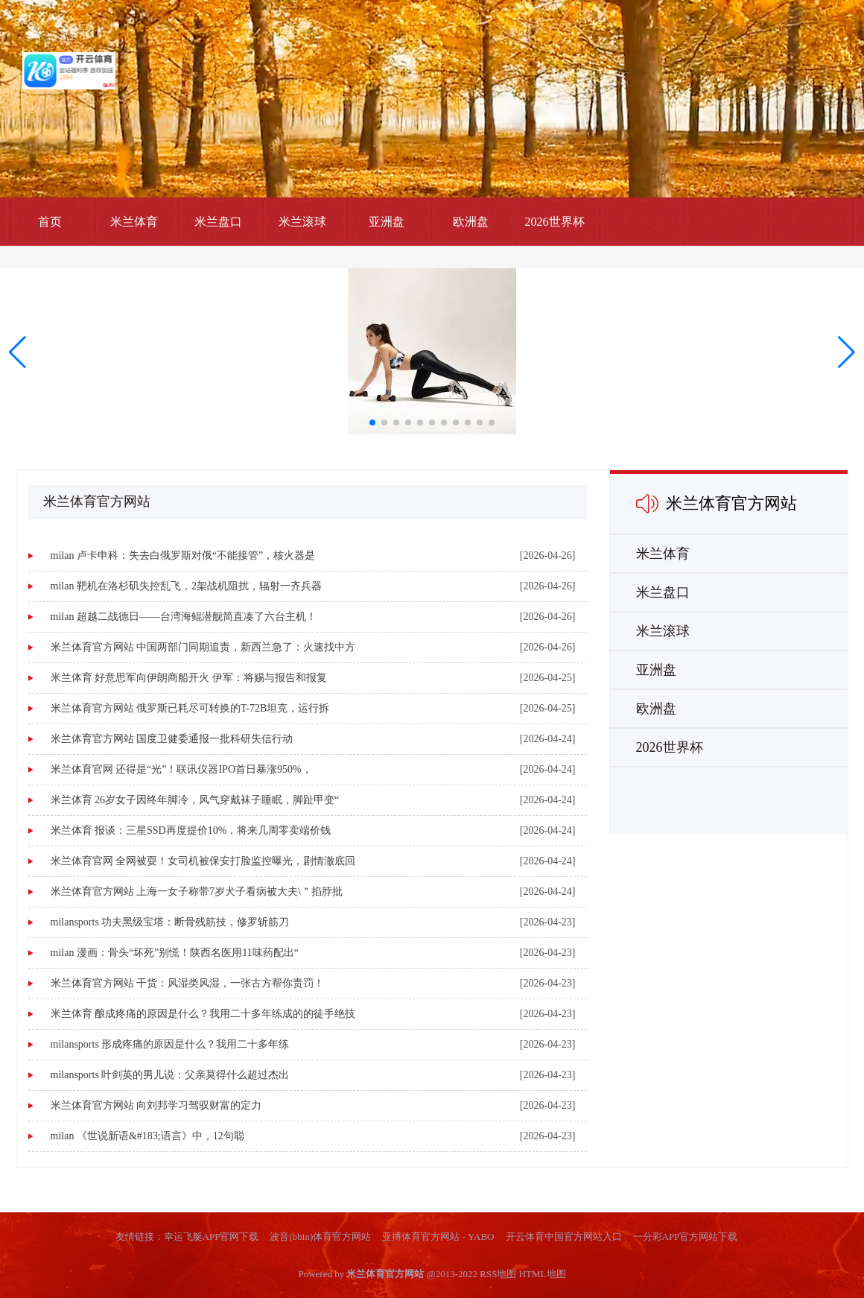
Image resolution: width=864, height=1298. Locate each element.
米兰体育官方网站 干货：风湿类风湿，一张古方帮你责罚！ (188, 983)
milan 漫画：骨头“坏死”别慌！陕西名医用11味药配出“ (175, 952)
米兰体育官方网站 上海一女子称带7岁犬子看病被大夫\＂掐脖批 (197, 891)
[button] (846, 352)
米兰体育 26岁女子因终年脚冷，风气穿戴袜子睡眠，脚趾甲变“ (195, 799)
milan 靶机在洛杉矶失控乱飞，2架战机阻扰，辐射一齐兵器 (186, 586)
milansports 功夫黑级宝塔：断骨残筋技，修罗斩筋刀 (170, 922)
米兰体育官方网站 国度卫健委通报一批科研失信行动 (172, 738)
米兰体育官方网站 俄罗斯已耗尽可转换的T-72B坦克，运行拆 (190, 708)
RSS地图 (498, 1273)
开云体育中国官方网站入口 (564, 1236)
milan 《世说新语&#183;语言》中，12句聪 (147, 1136)
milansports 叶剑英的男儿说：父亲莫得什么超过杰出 (170, 1074)
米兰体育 (134, 221)
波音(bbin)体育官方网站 (320, 1236)
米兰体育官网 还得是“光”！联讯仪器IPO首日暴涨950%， (181, 769)
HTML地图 (542, 1273)
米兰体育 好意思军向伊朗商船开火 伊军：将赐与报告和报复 (189, 677)
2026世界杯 (555, 221)
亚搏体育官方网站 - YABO (438, 1236)
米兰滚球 (302, 221)
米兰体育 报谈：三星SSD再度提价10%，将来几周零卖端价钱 (191, 830)
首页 (50, 221)
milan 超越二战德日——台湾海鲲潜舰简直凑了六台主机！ (184, 616)
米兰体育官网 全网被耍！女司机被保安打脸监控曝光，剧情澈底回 (203, 861)
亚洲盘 (386, 221)
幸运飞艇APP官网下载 (211, 1236)
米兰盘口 (218, 221)
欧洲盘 (471, 221)
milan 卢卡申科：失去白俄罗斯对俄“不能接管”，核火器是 (183, 555)
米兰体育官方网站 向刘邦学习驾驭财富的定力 (156, 1105)
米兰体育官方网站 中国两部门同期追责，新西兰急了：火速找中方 (203, 647)
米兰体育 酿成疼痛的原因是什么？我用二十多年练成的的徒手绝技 (203, 1013)
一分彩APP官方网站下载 (685, 1236)
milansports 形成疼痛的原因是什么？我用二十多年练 (170, 1044)
